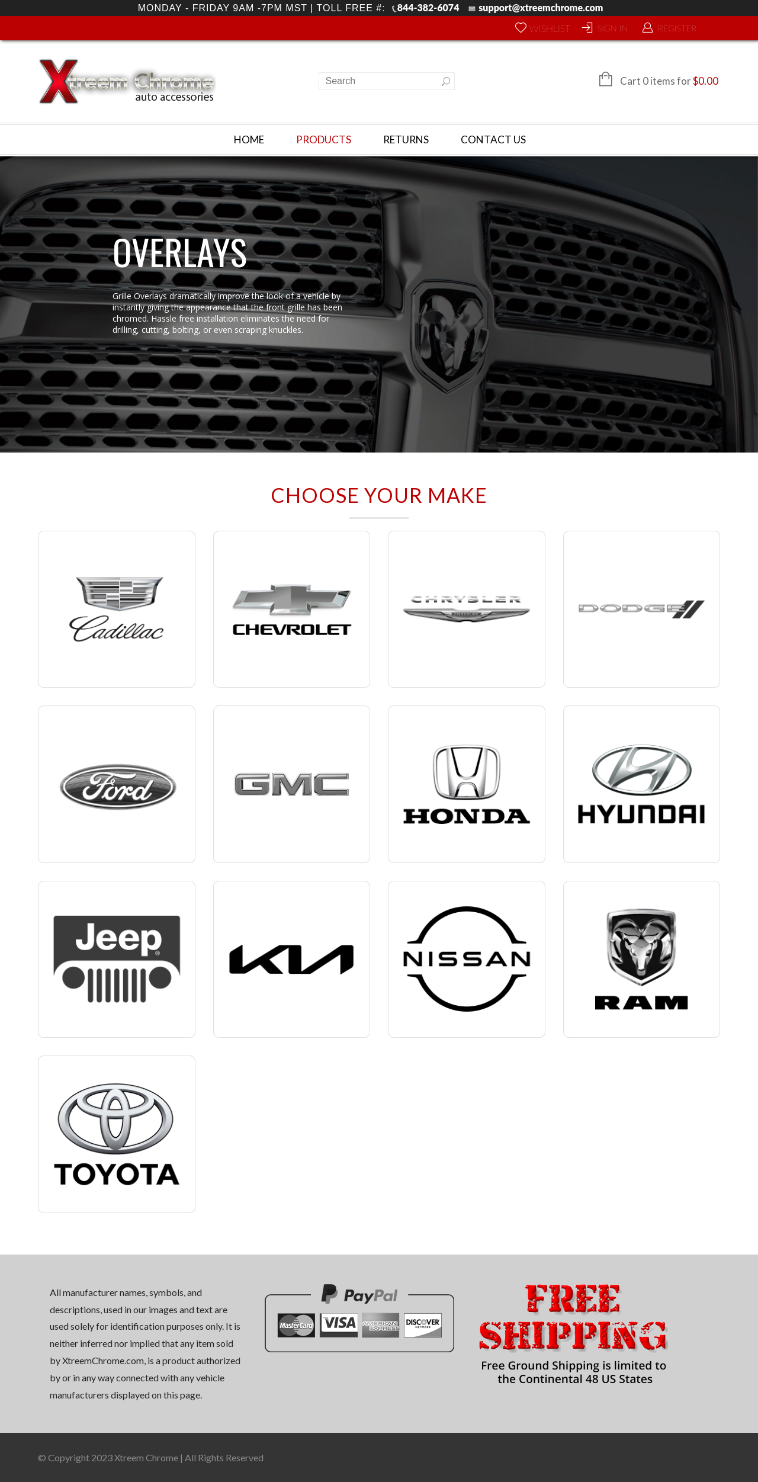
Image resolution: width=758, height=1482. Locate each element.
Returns (406, 139)
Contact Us (493, 139)
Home (249, 139)
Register (677, 28)
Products (323, 139)
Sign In (612, 28)
